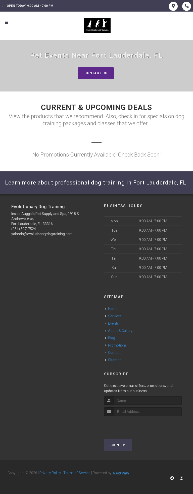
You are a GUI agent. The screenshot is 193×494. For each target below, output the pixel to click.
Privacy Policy (50, 473)
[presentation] (131, 425)
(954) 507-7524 (23, 229)
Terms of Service (76, 473)
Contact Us (95, 73)
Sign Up (118, 445)
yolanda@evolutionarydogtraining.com (42, 234)
